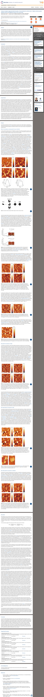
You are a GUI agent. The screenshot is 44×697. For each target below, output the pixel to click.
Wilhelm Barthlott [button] (17, 13)
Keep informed (39, 68)
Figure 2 (23, 144)
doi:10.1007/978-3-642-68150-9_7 (7, 683)
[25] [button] (21, 84)
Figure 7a (16, 355)
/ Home (2, 7)
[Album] (36, 19)
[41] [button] (25, 578)
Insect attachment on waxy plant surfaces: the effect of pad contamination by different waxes (39, 50)
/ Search (32, 7)
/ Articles (5, 7)
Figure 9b (2, 420)
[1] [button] (4, 46)
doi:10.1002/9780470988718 (14, 675)
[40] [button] (26, 576)
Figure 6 (23, 320)
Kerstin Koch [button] (11, 13)
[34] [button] (21, 564)
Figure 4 (12, 254)
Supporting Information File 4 (4, 322)
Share (31, 23)
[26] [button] (18, 87)
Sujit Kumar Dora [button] (4, 13)
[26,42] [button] (20, 587)
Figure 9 (13, 414)
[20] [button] (13, 57)
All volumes (39, 36)
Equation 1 (8, 569)
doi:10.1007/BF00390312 (17, 678)
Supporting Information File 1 (28, 215)
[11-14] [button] (13, 52)
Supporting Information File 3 (25, 298)
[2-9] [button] (7, 50)
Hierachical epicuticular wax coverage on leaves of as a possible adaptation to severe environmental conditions (38, 63)
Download (23, 636)
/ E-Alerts (41, 7)
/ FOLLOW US (37, 7)
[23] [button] (24, 77)
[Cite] (36, 22)
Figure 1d (28, 147)
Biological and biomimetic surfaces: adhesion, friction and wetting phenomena (39, 42)
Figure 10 (21, 473)
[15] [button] (9, 53)
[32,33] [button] (8, 552)
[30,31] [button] (10, 551)
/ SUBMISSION (10, 7)
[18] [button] (7, 101)
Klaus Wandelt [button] (25, 13)
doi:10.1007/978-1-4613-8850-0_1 (12, 688)
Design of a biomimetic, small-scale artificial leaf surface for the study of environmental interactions (38, 56)
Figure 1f (13, 153)
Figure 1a (13, 147)
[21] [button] (10, 125)
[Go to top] (31, 695)
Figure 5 (2, 297)
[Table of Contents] (31, 27)
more (1, 18)
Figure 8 (14, 193)
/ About (13, 7)
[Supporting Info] (40, 19)
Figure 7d (29, 357)
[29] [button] (5, 550)
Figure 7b (29, 356)
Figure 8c (11, 417)
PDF (31, 20)
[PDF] (31, 19)
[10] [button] (8, 51)
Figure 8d (15, 417)
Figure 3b (30, 394)
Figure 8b (12, 416)
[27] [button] (20, 99)
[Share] (31, 22)
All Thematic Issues (39, 34)
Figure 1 (10, 134)
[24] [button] (30, 79)
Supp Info (41, 20)
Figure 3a (26, 216)
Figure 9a (4, 419)
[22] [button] (21, 75)
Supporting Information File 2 (19, 254)
